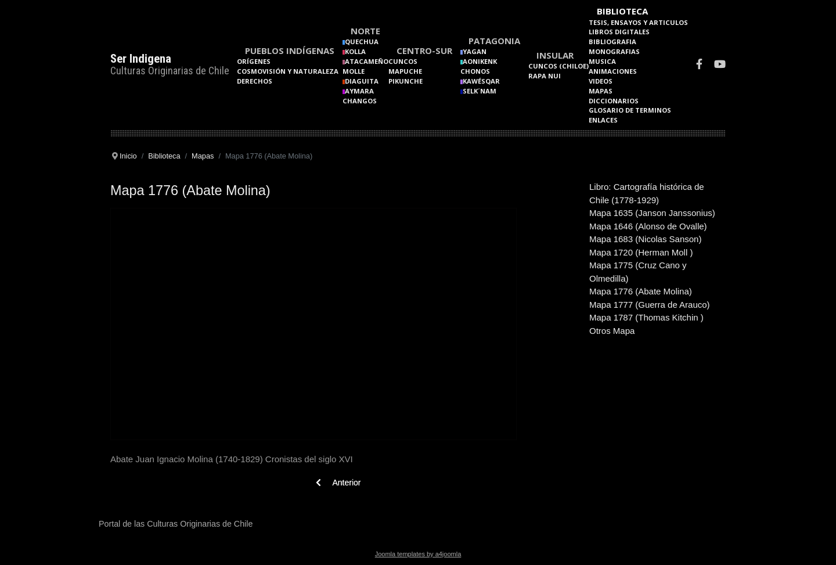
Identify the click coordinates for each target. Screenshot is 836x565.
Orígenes (254, 61)
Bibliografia (612, 41)
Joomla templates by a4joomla (418, 553)
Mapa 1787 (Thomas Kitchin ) (646, 317)
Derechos (254, 81)
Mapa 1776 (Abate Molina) (640, 291)
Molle (354, 71)
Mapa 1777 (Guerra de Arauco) (649, 305)
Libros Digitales (619, 31)
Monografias (614, 51)
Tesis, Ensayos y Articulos (638, 22)
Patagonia (494, 40)
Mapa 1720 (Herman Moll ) (641, 252)
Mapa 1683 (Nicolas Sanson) (645, 239)
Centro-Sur (424, 50)
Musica (602, 61)
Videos (600, 81)
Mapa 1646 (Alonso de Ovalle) (648, 226)
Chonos (475, 71)
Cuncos (402, 61)
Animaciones (613, 71)
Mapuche (405, 71)
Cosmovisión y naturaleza (287, 71)
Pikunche (405, 81)
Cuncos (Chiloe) (558, 66)
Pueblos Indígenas (289, 50)
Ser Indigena (140, 59)
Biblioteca (622, 11)
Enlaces (603, 120)
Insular (555, 55)
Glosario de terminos (630, 110)
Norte (365, 31)
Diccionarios (614, 100)
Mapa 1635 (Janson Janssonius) (652, 213)
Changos (360, 100)
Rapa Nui (544, 75)
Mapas (600, 91)
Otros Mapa (612, 331)
